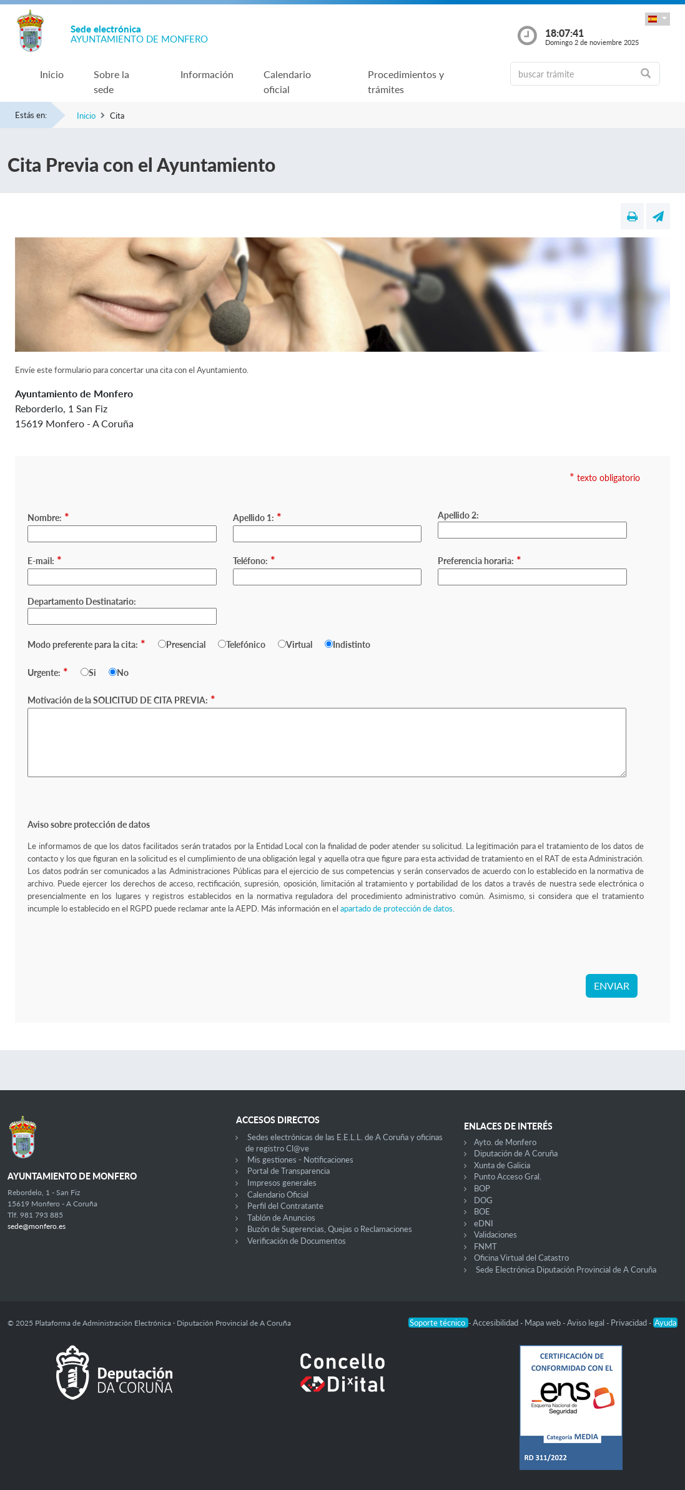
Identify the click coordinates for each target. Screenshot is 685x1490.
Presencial (185, 644)
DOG (483, 1200)
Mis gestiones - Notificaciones (300, 1160)
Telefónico (245, 644)
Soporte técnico (438, 1323)
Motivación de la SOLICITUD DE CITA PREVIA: (121, 699)
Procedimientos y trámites (406, 81)
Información (207, 74)
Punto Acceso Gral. (507, 1176)
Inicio (52, 74)
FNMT (485, 1246)
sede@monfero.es (36, 1226)
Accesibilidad (496, 1323)
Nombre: (48, 517)
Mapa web (544, 1323)
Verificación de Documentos (296, 1241)
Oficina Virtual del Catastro (521, 1258)
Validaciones (495, 1234)
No (123, 672)
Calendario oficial (287, 81)
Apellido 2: (458, 515)
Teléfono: (254, 560)
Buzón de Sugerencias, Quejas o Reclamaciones (329, 1229)
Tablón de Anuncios (281, 1218)
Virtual (299, 644)
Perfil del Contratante (285, 1206)
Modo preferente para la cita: (86, 643)
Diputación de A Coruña (516, 1153)
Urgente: (47, 671)
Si (92, 672)
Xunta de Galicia (502, 1165)
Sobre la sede (111, 81)
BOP (482, 1188)
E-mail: (44, 560)
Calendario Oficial (277, 1194)
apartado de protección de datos (396, 908)
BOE (482, 1211)
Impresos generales (282, 1183)
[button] (657, 19)
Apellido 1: (257, 517)
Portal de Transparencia (288, 1171)
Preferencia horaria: (479, 560)
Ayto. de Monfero (505, 1142)
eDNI (483, 1223)
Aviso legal (586, 1323)
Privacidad (630, 1323)
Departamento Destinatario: (81, 601)
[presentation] (122, 949)
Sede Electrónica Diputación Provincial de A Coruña (566, 1269)
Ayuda (665, 1323)
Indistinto (351, 644)
